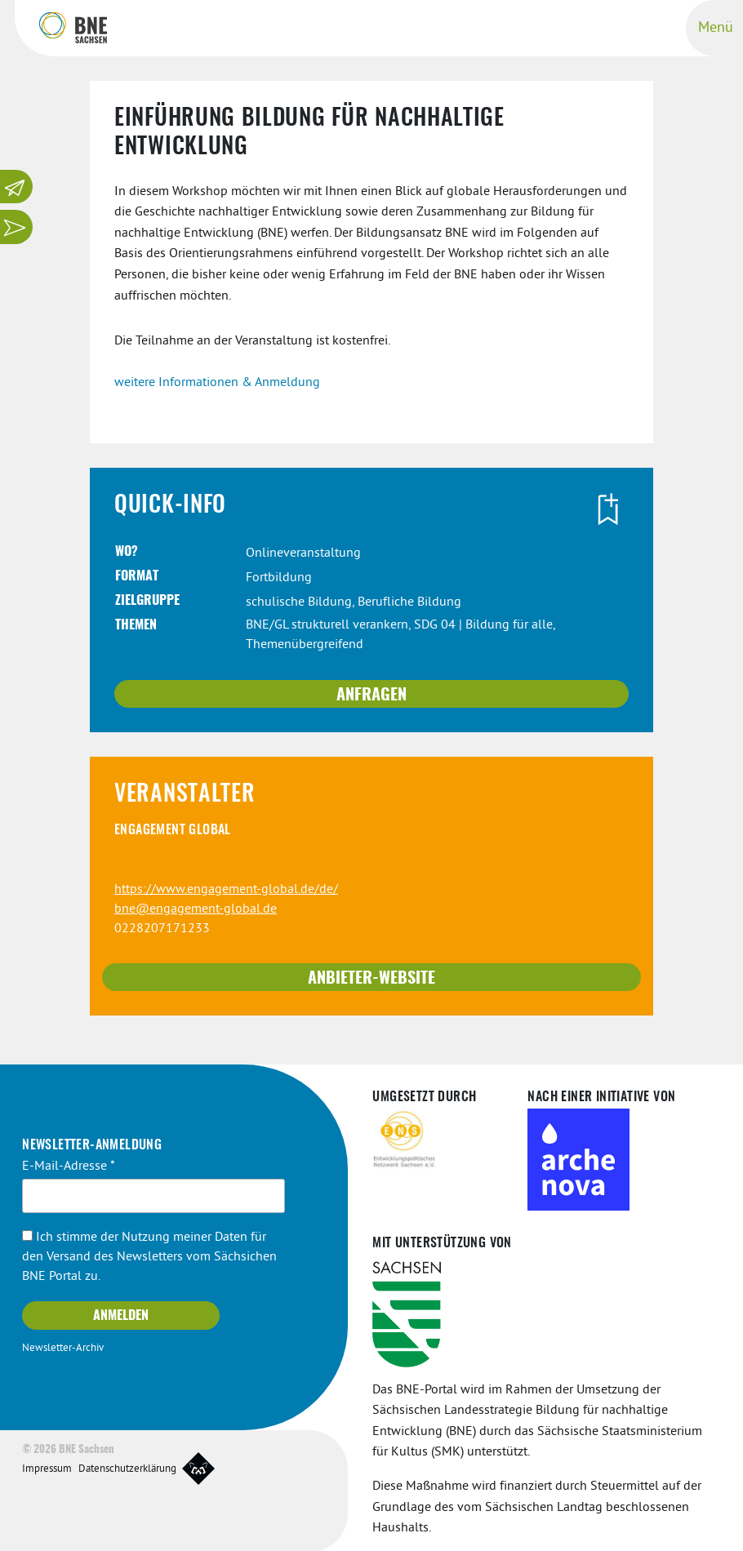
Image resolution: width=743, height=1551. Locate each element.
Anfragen (371, 694)
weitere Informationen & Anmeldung (217, 381)
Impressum (47, 1467)
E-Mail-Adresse (68, 1165)
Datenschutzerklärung (127, 1467)
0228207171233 (162, 927)
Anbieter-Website (371, 977)
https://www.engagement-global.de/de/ (226, 888)
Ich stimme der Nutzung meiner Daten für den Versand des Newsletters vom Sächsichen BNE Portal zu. (149, 1255)
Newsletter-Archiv (63, 1346)
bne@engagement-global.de (195, 908)
